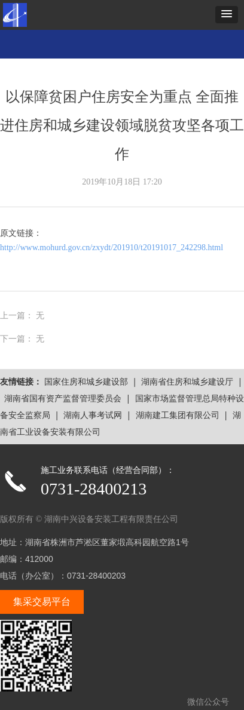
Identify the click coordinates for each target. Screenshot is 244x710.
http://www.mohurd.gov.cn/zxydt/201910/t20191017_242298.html (111, 247)
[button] (226, 14)
